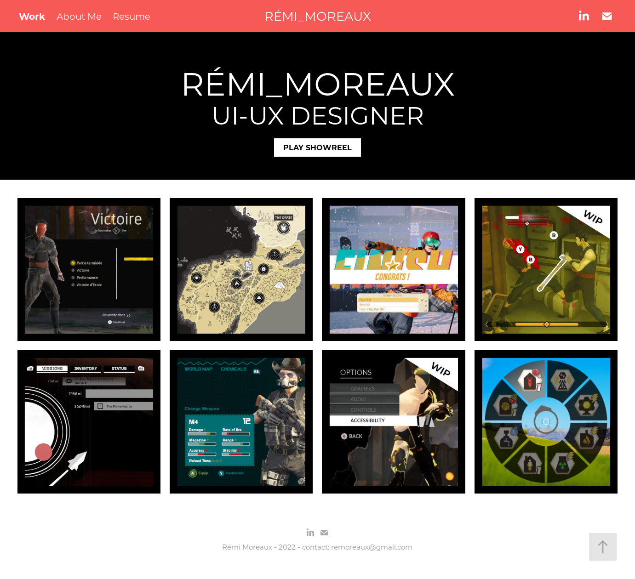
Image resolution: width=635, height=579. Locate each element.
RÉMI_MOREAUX (317, 16)
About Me (79, 16)
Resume (131, 16)
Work (32, 16)
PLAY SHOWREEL (317, 147)
